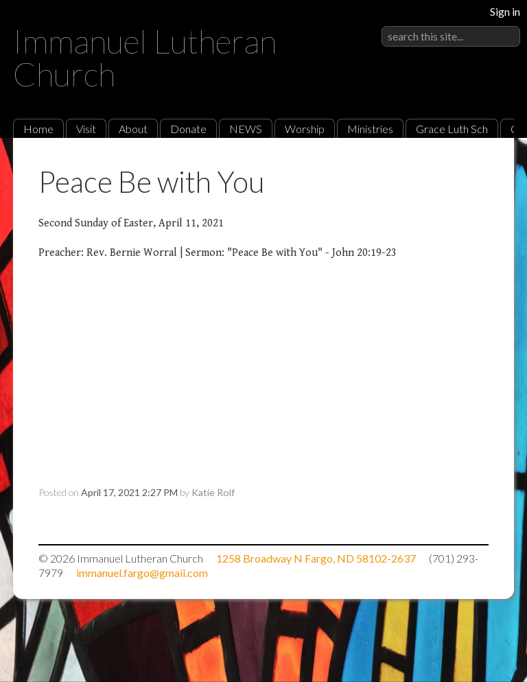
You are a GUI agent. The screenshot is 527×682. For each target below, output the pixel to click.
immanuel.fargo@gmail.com (142, 572)
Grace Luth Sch (452, 128)
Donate (188, 128)
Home (38, 128)
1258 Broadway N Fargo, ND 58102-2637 (316, 558)
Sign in (505, 11)
